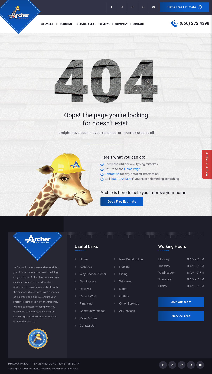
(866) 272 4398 (194, 23)
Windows (125, 281)
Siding (123, 274)
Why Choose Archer (93, 274)
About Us (86, 266)
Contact (138, 24)
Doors (123, 288)
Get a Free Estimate (184, 7)
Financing (65, 24)
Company (121, 24)
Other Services (129, 303)
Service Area (85, 24)
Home (84, 259)
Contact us (112, 174)
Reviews (104, 24)
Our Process (88, 281)
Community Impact (92, 311)
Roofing (124, 266)
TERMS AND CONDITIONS (48, 363)
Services (47, 24)
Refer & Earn (88, 318)
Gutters (124, 296)
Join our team (181, 302)
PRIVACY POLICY (19, 363)
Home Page (132, 169)
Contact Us (87, 325)
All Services (127, 311)
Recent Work (88, 296)
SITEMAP (73, 363)
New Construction (131, 259)
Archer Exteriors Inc (66, 368)
